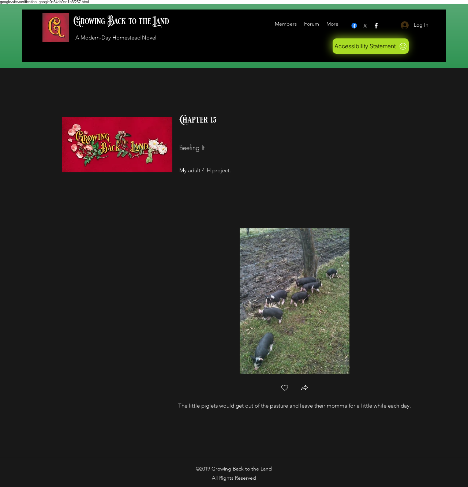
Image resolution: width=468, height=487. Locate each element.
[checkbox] (284, 388)
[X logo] (365, 25)
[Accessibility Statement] (371, 46)
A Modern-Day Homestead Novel (116, 37)
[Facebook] (354, 25)
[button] (304, 388)
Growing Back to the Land (121, 21)
